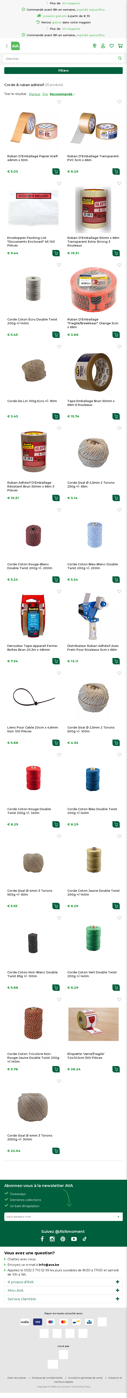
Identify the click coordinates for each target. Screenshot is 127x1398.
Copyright (42, 1386)
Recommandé (62, 94)
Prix (45, 94)
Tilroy (87, 1386)
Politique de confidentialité (47, 1377)
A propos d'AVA (21, 1282)
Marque (34, 94)
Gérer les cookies (16, 1377)
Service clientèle (22, 1299)
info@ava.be (49, 1265)
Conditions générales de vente (85, 1377)
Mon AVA (16, 1290)
